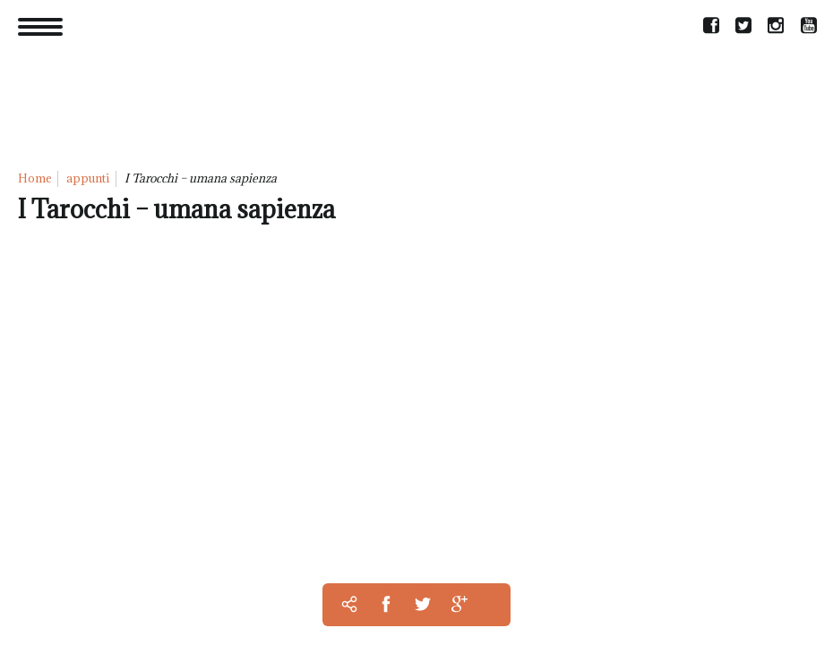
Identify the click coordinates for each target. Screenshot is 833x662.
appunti (87, 178)
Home (35, 178)
